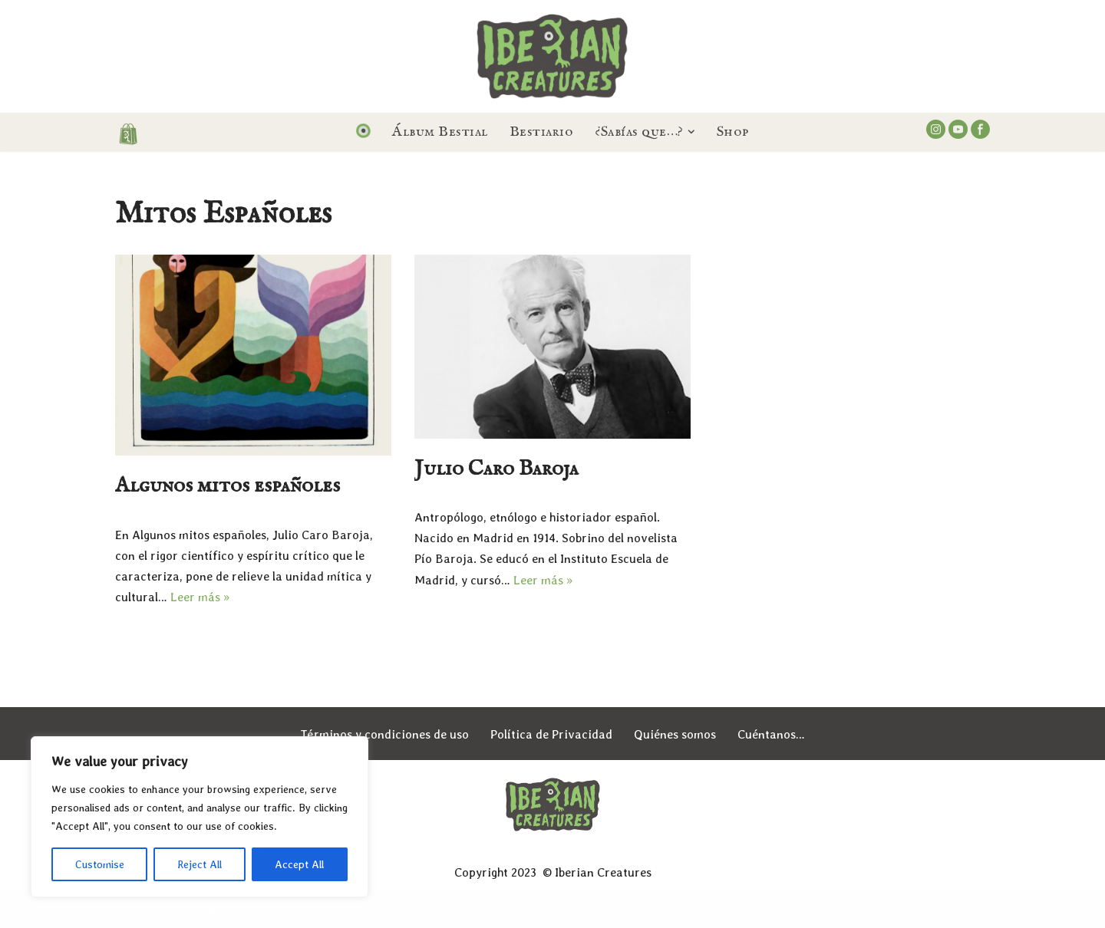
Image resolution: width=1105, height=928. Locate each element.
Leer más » (199, 597)
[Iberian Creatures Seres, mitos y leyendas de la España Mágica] (552, 56)
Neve (129, 908)
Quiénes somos (675, 734)
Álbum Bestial (440, 132)
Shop (733, 132)
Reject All (199, 864)
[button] (691, 132)
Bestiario (542, 132)
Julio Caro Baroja (496, 469)
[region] (199, 816)
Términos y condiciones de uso (384, 734)
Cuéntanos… (771, 734)
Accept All (299, 864)
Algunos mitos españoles (227, 485)
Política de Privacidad (551, 734)
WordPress (291, 908)
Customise (99, 864)
